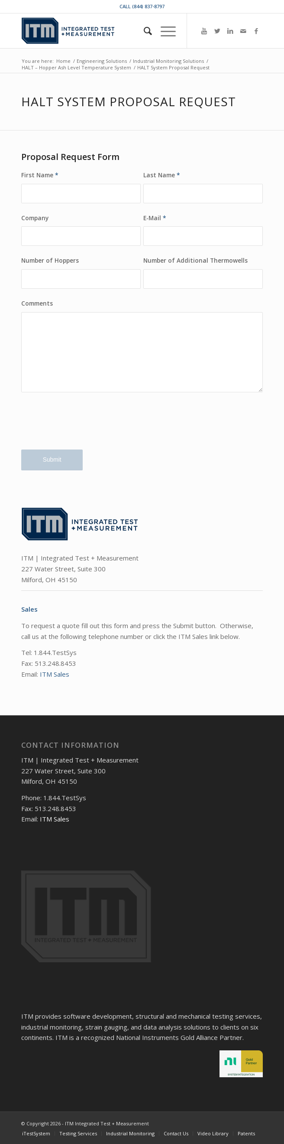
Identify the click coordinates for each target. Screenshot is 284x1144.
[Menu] (164, 30)
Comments (37, 303)
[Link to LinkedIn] (230, 31)
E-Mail (154, 218)
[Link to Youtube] (204, 31)
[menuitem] (143, 30)
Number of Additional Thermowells (195, 260)
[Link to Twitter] (217, 31)
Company (34, 218)
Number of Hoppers (50, 260)
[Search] (143, 30)
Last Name (161, 175)
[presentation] (87, 428)
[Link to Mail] (243, 31)
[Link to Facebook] (256, 31)
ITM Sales (54, 674)
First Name (39, 175)
